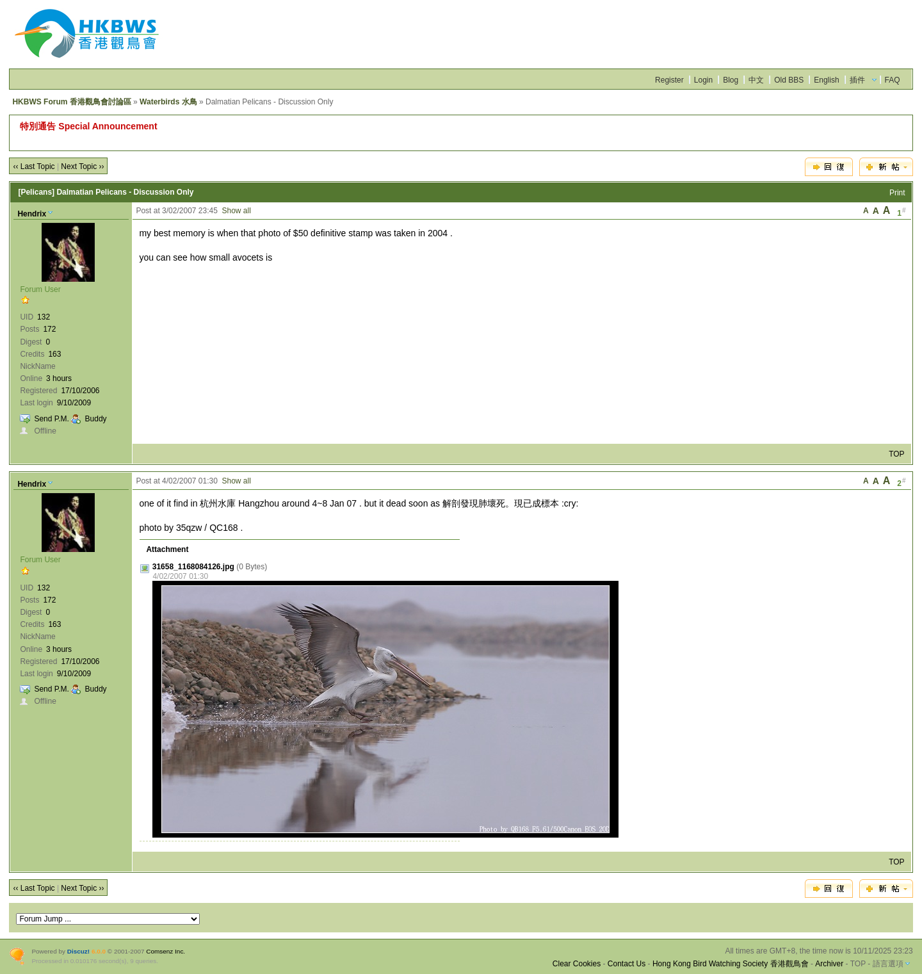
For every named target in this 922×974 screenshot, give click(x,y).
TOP (896, 454)
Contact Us (626, 963)
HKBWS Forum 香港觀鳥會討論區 (71, 101)
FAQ (892, 80)
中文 (756, 80)
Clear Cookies (577, 963)
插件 (857, 80)
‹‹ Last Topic (33, 166)
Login (703, 80)
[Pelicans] (36, 192)
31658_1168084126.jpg (193, 566)
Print (897, 192)
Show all (236, 210)
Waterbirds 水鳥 (168, 101)
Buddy (96, 418)
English (826, 80)
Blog (730, 80)
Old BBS (789, 80)
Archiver (829, 963)
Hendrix (31, 213)
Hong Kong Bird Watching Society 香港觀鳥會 (730, 963)
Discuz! (78, 951)
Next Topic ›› (82, 166)
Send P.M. (51, 418)
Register (669, 80)
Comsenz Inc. (165, 951)
